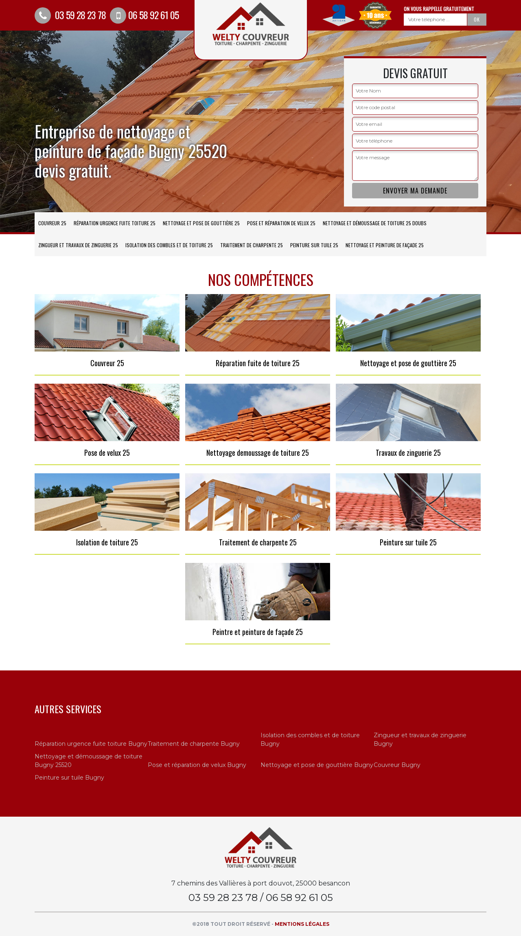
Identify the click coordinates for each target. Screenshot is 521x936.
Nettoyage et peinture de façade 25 (385, 245)
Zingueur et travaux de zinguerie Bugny (420, 739)
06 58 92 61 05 (144, 14)
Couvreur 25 (52, 223)
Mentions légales (302, 924)
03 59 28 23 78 (70, 14)
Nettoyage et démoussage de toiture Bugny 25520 (88, 761)
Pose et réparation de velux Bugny (197, 765)
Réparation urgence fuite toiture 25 (114, 223)
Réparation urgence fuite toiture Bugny (91, 743)
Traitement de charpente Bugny (194, 743)
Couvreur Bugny (397, 765)
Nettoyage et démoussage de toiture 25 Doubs (375, 223)
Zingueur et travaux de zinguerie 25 (78, 245)
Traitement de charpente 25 (251, 245)
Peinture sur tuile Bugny (69, 777)
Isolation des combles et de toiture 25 (169, 245)
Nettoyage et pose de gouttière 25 (201, 223)
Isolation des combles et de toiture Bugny (310, 739)
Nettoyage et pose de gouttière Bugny (316, 765)
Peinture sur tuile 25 (314, 245)
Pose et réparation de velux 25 (281, 223)
